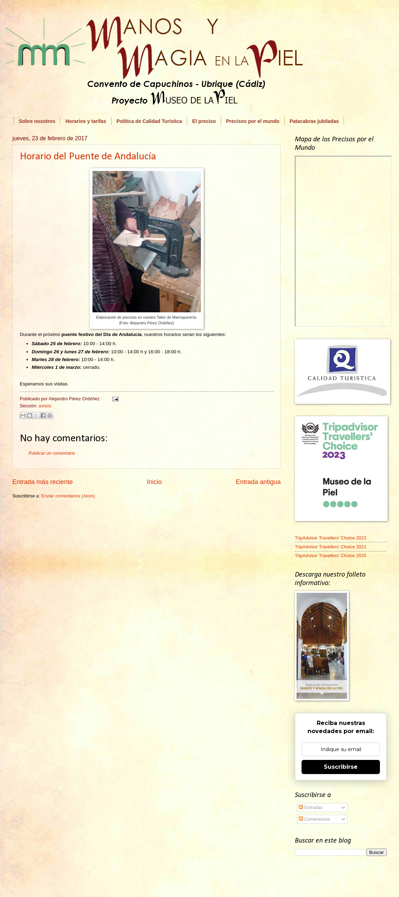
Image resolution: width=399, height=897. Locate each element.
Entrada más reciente (42, 481)
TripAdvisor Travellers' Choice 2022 (330, 538)
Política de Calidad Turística (149, 121)
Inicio (154, 481)
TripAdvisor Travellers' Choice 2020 (330, 555)
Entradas (310, 807)
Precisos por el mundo (252, 121)
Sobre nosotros (37, 121)
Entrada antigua (258, 481)
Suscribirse (341, 766)
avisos (45, 405)
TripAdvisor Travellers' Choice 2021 (330, 546)
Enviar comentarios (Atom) (68, 495)
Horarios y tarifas (85, 121)
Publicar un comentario (52, 453)
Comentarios (314, 819)
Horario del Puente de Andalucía (88, 156)
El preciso (204, 121)
